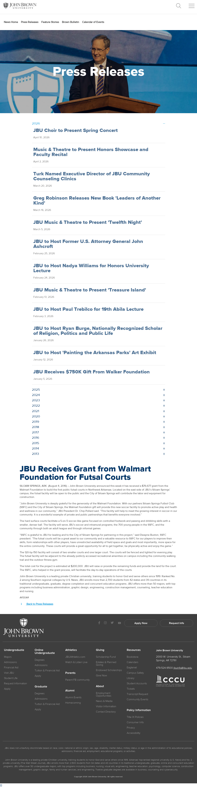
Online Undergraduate (45, 652)
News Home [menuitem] (11, 22)
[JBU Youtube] (119, 623)
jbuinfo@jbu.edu (183, 668)
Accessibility (133, 733)
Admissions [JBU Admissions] (10, 662)
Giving (100, 650)
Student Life (10, 678)
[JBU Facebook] (99, 623)
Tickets (131, 688)
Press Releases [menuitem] (29, 22)
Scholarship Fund (106, 657)
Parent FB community (77, 679)
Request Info (176, 623)
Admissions (41, 665)
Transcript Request (137, 694)
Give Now (101, 675)
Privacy (131, 727)
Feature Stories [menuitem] (50, 22)
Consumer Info (135, 722)
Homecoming (73, 702)
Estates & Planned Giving (106, 663)
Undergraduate (14, 650)
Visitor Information (106, 706)
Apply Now (140, 623)
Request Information (15, 683)
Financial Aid (11, 667)
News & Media (104, 701)
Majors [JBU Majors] (7, 657)
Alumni (69, 690)
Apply (7, 688)
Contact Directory (106, 711)
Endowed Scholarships (109, 670)
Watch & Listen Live (76, 662)
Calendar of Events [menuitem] (93, 22)
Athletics (71, 650)
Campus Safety (135, 673)
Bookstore (132, 657)
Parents (70, 673)
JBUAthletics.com (75, 657)
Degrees (39, 660)
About (100, 686)
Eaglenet (132, 667)
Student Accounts (137, 683)
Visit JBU (9, 673)
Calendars (132, 662)
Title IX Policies (135, 717)
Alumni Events (73, 697)
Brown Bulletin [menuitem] (70, 22)
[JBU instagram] (105, 623)
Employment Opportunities (103, 694)
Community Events (137, 699)
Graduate (41, 686)
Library (130, 678)
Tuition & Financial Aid (47, 670)
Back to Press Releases (37, 604)
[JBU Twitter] (112, 623)
